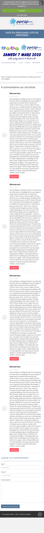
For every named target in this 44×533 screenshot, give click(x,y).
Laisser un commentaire (10, 506)
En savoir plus (22, 15)
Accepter (22, 11)
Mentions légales (25, 514)
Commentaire (5, 480)
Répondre (14, 176)
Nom (2, 464)
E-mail (3, 472)
